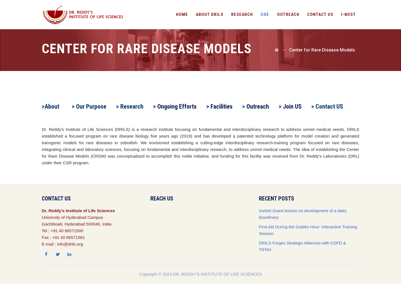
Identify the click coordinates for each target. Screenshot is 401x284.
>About (50, 106)
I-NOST (348, 14)
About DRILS (209, 14)
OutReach (288, 14)
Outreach (257, 106)
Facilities (222, 106)
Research (242, 14)
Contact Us (320, 14)
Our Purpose (91, 106)
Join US (292, 106)
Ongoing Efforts (177, 106)
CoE (265, 14)
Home (182, 14)
